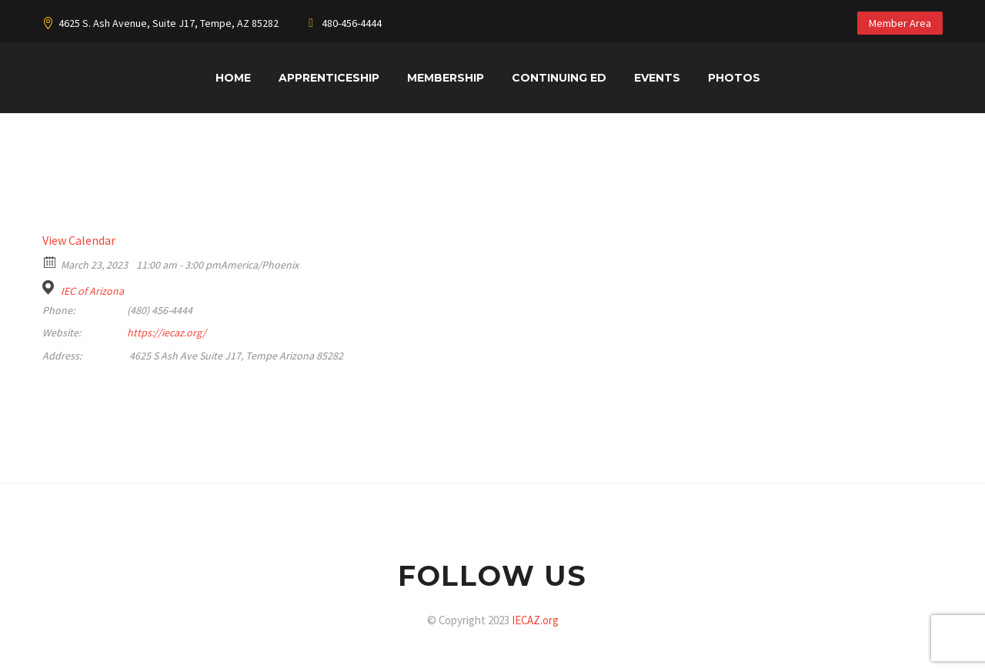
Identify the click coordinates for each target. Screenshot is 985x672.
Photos (734, 78)
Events (657, 78)
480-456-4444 (352, 23)
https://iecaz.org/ (166, 332)
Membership (445, 78)
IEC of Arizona (92, 291)
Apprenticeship (329, 78)
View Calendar (78, 240)
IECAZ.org (535, 620)
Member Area (900, 23)
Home (233, 78)
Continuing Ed (559, 78)
